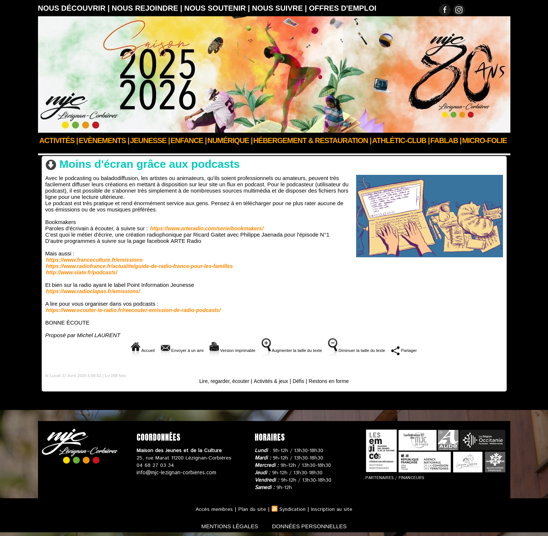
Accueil (46, 150)
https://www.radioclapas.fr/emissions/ (92, 291)
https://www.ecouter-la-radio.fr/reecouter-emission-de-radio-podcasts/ (132, 310)
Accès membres (212, 509)
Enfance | (188, 140)
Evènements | (104, 140)
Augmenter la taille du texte (295, 350)
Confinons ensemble (117, 150)
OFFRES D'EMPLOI (342, 8)
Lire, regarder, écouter (176, 150)
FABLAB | (445, 140)
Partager (434, 350)
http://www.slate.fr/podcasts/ (81, 272)
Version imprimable (221, 350)
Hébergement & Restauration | (312, 140)
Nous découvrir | (75, 8)
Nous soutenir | (218, 8)
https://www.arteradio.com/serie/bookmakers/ (206, 228)
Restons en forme (333, 381)
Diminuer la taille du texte (376, 350)
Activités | (58, 140)
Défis (300, 381)
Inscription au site (332, 509)
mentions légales (227, 526)
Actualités (74, 150)
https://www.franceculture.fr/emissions (93, 260)
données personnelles (312, 526)
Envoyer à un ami (159, 350)
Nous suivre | (280, 8)
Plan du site (251, 509)
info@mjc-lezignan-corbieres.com (175, 472)
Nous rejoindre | (148, 8)
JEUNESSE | (150, 140)
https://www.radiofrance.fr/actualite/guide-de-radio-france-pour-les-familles (138, 266)
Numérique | (229, 140)
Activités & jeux (271, 381)
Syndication (292, 509)
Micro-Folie (484, 140)
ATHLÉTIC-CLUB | (401, 140)
